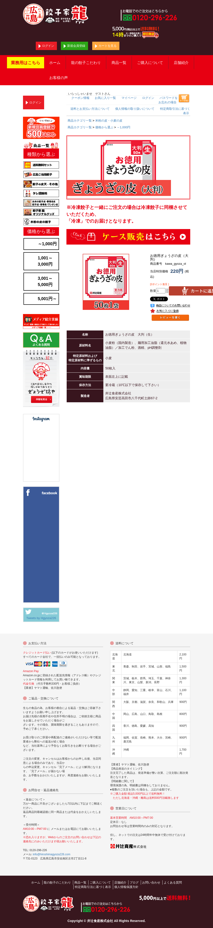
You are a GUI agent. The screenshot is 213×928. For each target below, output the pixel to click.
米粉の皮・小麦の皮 (108, 120)
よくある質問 (173, 882)
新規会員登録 (74, 46)
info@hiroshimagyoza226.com (51, 854)
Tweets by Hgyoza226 (41, 618)
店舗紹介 (181, 63)
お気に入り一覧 (105, 98)
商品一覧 (118, 63)
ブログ (134, 882)
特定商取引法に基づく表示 (93, 887)
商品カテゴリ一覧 (80, 120)
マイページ (129, 98)
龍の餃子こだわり (86, 63)
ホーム (54, 63)
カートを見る (106, 46)
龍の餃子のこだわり (57, 882)
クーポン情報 (80, 98)
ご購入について (150, 63)
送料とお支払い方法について (90, 108)
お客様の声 (58, 78)
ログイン (46, 46)
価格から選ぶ (104, 127)
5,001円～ (47, 298)
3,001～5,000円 (45, 281)
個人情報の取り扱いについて (134, 108)
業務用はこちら (25, 62)
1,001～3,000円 (45, 261)
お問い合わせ (151, 882)
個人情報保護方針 (126, 887)
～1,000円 (124, 127)
